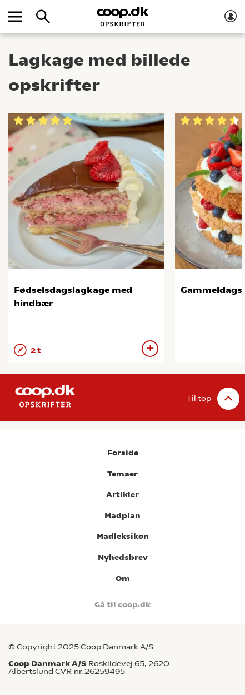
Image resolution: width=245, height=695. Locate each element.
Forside (122, 453)
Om (123, 578)
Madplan (122, 515)
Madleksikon (123, 536)
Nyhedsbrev (123, 557)
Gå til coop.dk (122, 604)
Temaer (122, 474)
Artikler (122, 494)
